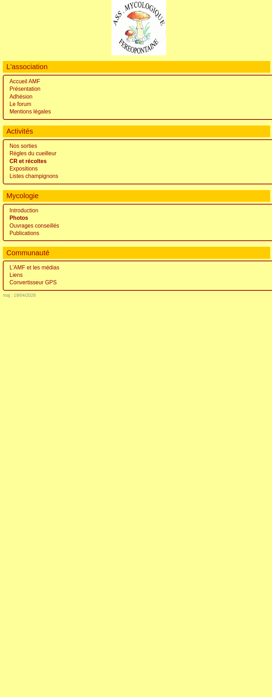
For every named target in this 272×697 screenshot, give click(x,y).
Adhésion (21, 97)
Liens (16, 275)
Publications (24, 233)
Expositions (24, 169)
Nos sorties (23, 146)
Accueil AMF (25, 81)
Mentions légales (30, 111)
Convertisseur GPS (33, 282)
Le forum (21, 104)
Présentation (25, 89)
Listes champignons (34, 176)
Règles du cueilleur (33, 153)
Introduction (24, 210)
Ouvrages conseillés (34, 226)
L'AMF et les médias (35, 267)
